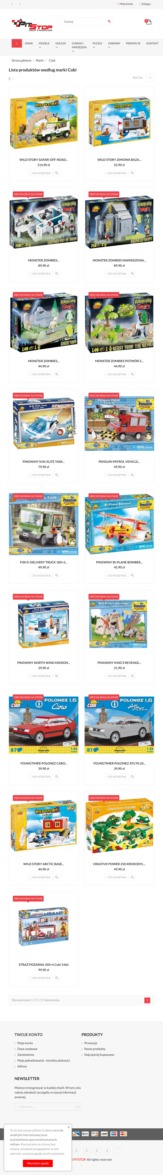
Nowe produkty (94, 1049)
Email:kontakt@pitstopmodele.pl (20, 4)
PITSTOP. (79, 1159)
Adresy (22, 1066)
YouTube (76, 1150)
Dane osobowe (27, 1049)
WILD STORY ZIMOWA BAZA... (119, 160)
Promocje (90, 1043)
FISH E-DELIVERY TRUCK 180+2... (43, 562)
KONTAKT (152, 43)
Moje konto (25, 1043)
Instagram (107, 1150)
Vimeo (97, 1150)
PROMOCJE (133, 43)
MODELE (44, 43)
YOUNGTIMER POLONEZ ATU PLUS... (119, 763)
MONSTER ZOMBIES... (43, 260)
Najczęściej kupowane (99, 1055)
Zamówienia (25, 1055)
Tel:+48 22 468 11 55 (12, 4)
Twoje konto (29, 1034)
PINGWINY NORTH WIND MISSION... (43, 663)
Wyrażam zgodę (38, 1163)
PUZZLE (97, 43)
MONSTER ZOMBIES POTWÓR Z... (119, 361)
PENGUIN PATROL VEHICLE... (119, 462)
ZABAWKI (114, 43)
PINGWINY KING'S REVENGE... (119, 663)
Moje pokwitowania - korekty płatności (43, 1060)
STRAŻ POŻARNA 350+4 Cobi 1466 (44, 965)
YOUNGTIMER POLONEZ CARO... (43, 763)
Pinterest (86, 1150)
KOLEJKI (60, 43)
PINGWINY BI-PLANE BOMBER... (119, 562)
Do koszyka (40, 173)
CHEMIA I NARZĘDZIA (79, 45)
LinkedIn (117, 1150)
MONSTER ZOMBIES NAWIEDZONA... (119, 260)
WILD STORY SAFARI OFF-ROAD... (43, 160)
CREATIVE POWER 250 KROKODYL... (119, 864)
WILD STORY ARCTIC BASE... (43, 864)
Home (29, 43)
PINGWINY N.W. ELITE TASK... (44, 462)
